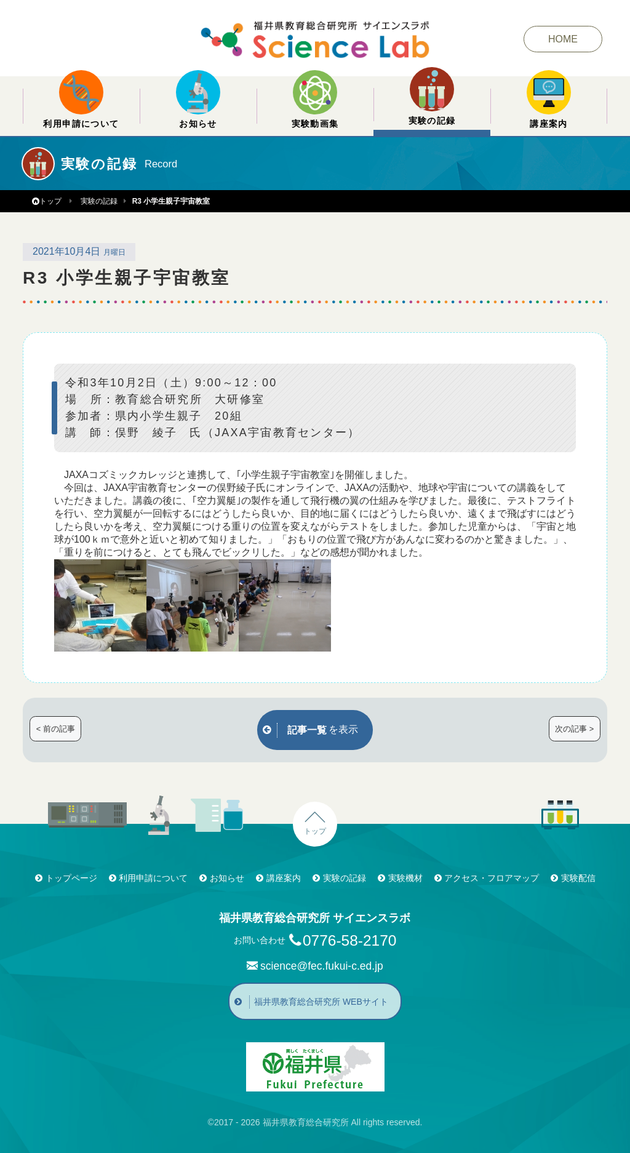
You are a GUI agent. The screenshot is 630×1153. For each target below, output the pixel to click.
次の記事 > (574, 728)
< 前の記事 (55, 728)
